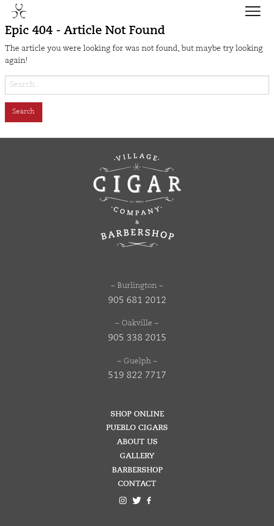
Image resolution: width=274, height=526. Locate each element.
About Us (137, 442)
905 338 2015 (137, 338)
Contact (137, 483)
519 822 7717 (137, 375)
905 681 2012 (137, 300)
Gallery (137, 456)
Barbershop (137, 470)
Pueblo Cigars (137, 427)
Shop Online (137, 414)
